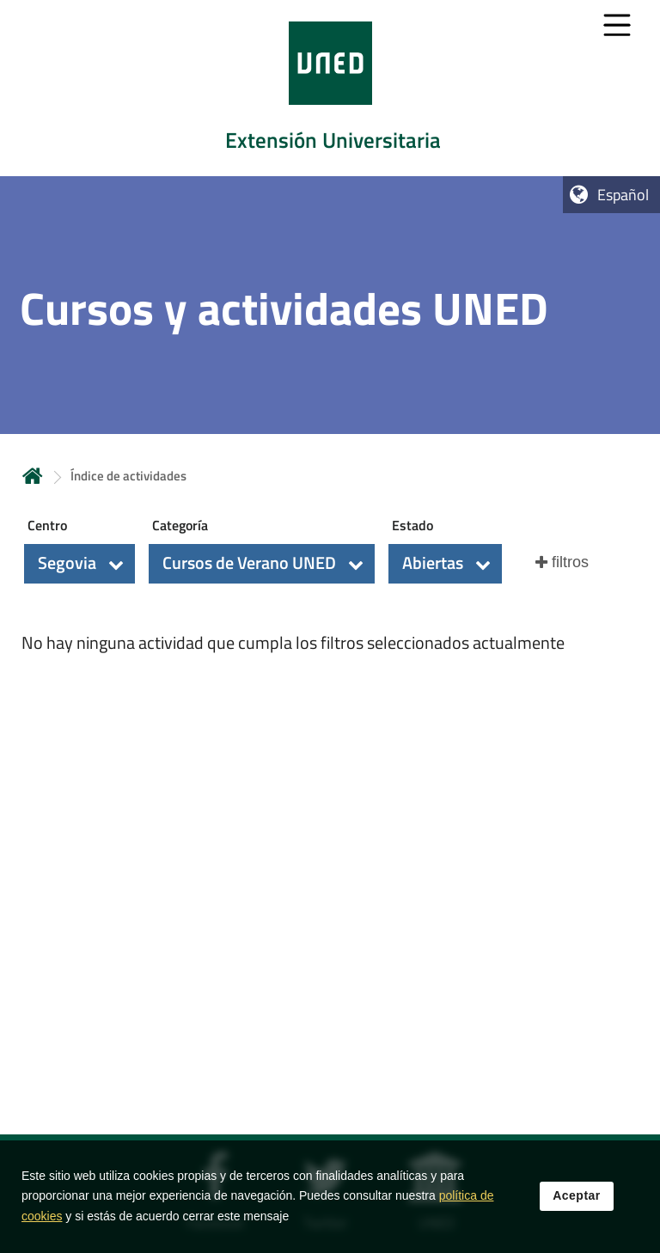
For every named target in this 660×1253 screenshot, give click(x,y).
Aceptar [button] (577, 1200)
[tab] (330, 88)
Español (623, 194)
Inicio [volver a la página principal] (32, 476)
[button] (79, 563)
